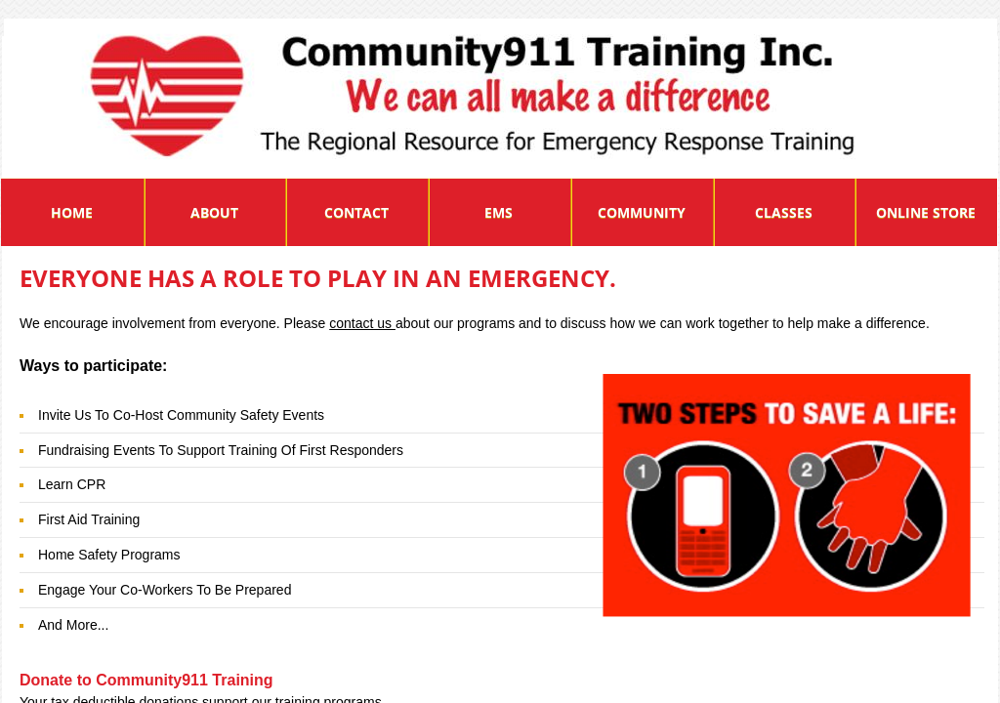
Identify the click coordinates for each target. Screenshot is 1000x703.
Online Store (926, 212)
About (214, 212)
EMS (498, 212)
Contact (356, 212)
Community (642, 212)
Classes (783, 212)
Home (72, 212)
